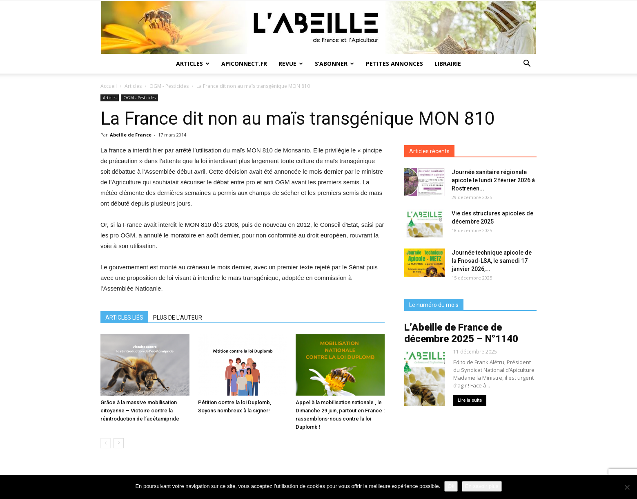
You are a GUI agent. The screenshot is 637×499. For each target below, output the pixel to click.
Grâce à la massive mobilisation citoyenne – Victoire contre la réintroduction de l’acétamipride (139, 410)
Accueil (108, 86)
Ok (451, 486)
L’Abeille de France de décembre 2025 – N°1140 (461, 333)
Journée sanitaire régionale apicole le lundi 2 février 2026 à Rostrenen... (493, 180)
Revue (290, 63)
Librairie (447, 63)
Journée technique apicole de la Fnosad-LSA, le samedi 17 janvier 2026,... (492, 260)
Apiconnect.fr (244, 63)
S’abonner (334, 63)
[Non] (627, 487)
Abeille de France (130, 135)
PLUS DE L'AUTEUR (177, 317)
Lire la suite (470, 400)
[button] (527, 64)
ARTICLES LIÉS (124, 317)
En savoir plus (482, 486)
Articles (192, 63)
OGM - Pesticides (169, 86)
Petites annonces (394, 63)
